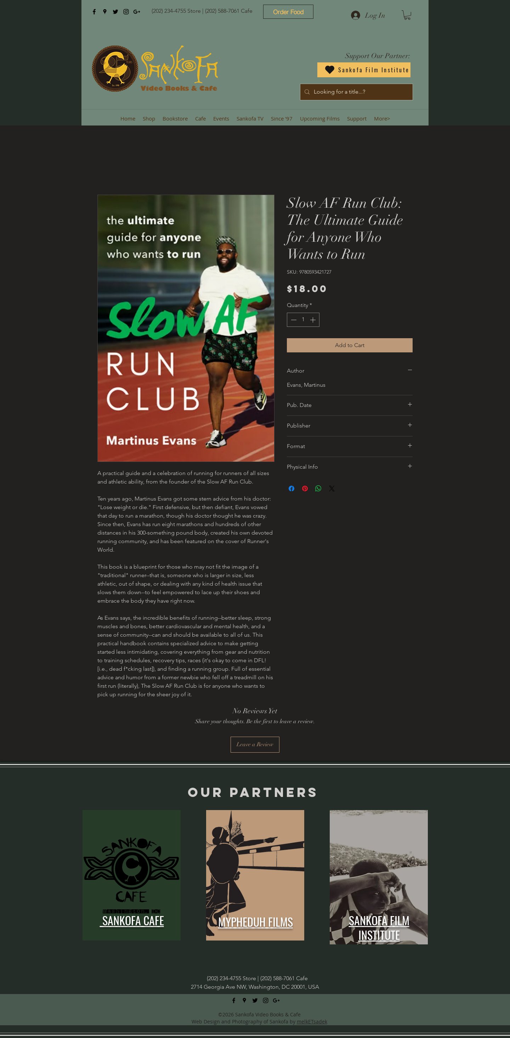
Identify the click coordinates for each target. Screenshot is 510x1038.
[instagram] (126, 11)
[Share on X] (332, 488)
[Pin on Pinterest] (305, 488)
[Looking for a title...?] (356, 92)
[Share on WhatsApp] (318, 488)
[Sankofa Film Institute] (363, 69)
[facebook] (94, 11)
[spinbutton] (303, 320)
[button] (407, 15)
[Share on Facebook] (291, 488)
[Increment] (313, 320)
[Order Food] (288, 12)
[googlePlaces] (104, 11)
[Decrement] (293, 320)
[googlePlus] (136, 11)
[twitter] (115, 11)
